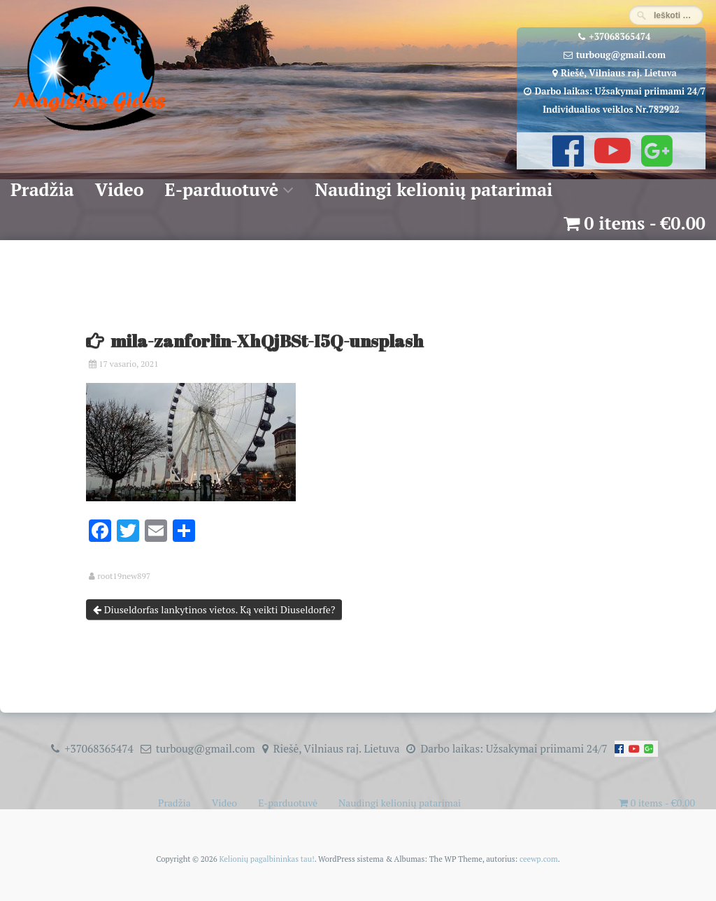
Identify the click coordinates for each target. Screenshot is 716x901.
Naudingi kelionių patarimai (433, 189)
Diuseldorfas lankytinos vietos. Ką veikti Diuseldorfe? (214, 609)
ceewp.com (539, 858)
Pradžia (42, 189)
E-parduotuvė (222, 189)
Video (119, 189)
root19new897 (123, 576)
